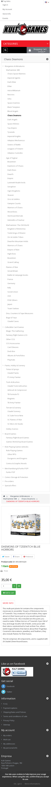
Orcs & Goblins (13, 199)
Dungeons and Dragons (17, 458)
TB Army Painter (14, 402)
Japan (9, 304)
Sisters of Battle (14, 144)
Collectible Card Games (14, 327)
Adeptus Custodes (15, 153)
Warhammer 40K (13, 70)
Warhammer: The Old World (17, 225)
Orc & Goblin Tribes (15, 237)
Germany (11, 283)
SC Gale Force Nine (15, 415)
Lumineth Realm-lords (16, 182)
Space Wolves (13, 124)
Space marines (13, 103)
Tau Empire (12, 128)
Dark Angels (12, 119)
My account (8, 730)
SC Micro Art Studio (15, 424)
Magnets (11, 398)
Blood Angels (12, 111)
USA (9, 296)
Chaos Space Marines (16, 73)
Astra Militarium (13, 90)
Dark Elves (11, 170)
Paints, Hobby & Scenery (15, 365)
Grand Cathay (13, 262)
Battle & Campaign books (17, 275)
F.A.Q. (5, 704)
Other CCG (10, 339)
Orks (9, 99)
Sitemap (6, 724)
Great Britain (12, 271)
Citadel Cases (13, 321)
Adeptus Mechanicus (16, 140)
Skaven (10, 195)
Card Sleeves (12, 347)
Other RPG (11, 454)
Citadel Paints (13, 373)
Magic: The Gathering (15, 331)
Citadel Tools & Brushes (17, 386)
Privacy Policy (8, 720)
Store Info (7, 14)
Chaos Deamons (14, 115)
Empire (10, 178)
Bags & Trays (11, 317)
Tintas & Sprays (12, 369)
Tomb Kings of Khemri (16, 233)
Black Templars (13, 107)
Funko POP (10, 472)
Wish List (6, 739)
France (10, 279)
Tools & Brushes (13, 382)
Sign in (5, 5)
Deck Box (11, 351)
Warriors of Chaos (15, 207)
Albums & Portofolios (16, 355)
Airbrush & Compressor (17, 390)
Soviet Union (12, 292)
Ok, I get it (18, 783)
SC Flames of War (14, 419)
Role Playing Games (14, 450)
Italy (9, 287)
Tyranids (11, 132)
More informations (32, 783)
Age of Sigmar (12, 158)
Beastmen (11, 161)
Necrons (10, 94)
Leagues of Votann (15, 148)
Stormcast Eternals (15, 216)
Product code (6, 562)
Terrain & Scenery (13, 407)
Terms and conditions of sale (15, 716)
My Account (7, 9)
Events (5, 18)
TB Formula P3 (13, 394)
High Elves (11, 254)
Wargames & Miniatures (15, 66)
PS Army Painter (14, 377)
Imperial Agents (13, 78)
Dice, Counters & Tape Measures (19, 313)
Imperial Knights (14, 136)
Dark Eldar (11, 82)
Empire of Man (13, 249)
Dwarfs (10, 174)
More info (8, 603)
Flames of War (12, 267)
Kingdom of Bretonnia (16, 229)
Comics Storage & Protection (16, 477)
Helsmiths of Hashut (15, 220)
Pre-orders (9, 481)
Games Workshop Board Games (19, 441)
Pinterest (28, 556)
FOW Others (12, 300)
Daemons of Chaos (15, 166)
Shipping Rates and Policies (14, 712)
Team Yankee (13, 308)
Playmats (11, 360)
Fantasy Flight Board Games (17, 437)
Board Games (10, 434)
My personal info (10, 748)
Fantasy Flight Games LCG (16, 335)
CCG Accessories (13, 343)
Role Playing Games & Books (16, 447)
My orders (7, 735)
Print (6, 571)
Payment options (10, 708)
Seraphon (11, 186)
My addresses (9, 744)
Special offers (10, 485)
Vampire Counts (14, 203)
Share (16, 556)
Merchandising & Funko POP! (16, 468)
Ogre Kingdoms (13, 191)
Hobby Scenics (12, 429)
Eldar (9, 86)
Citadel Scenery (13, 411)
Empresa (6, 756)
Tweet (5, 556)
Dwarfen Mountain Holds (17, 241)
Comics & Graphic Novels (16, 463)
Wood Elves (12, 211)
